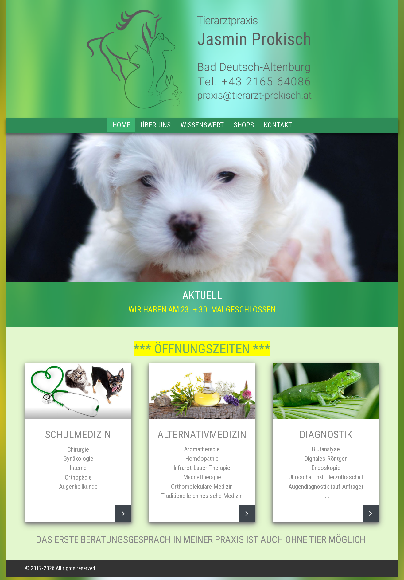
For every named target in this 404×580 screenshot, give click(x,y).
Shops (244, 125)
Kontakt (278, 125)
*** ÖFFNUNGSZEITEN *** (202, 348)
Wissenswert (202, 125)
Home (121, 125)
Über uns (155, 125)
